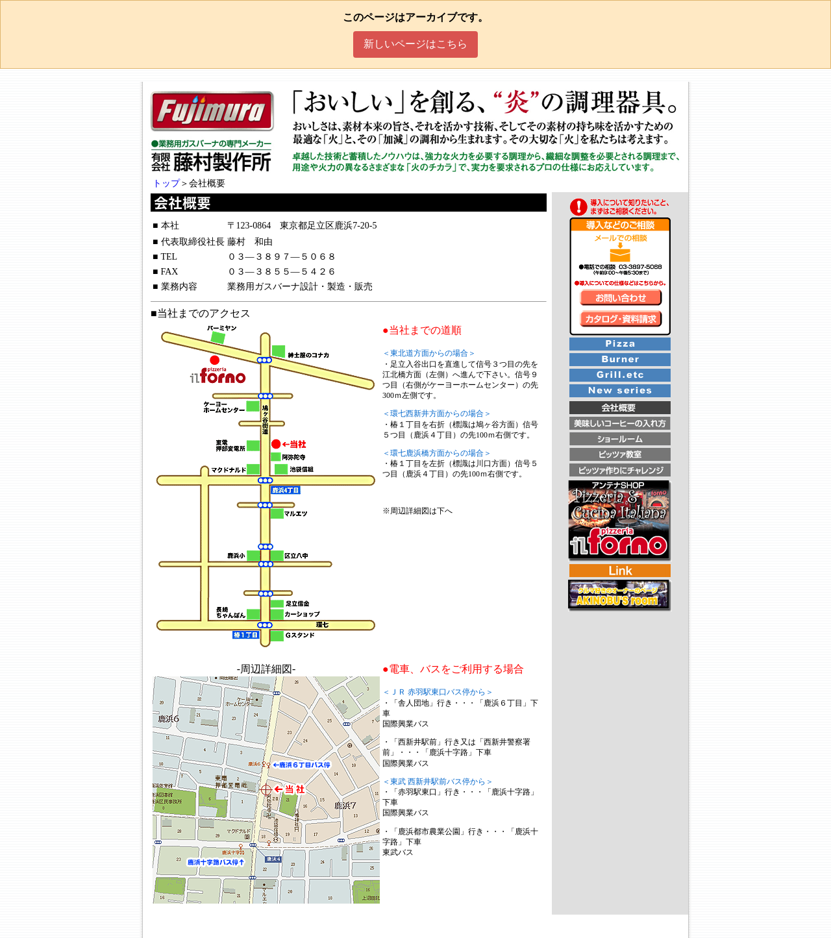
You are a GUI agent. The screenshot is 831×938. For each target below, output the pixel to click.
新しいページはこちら (415, 43)
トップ (166, 183)
